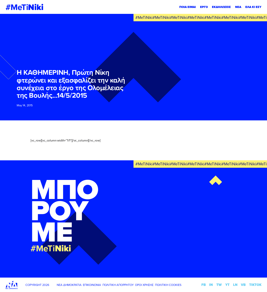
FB (203, 284)
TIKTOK (255, 284)
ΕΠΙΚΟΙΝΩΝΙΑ (92, 285)
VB (243, 284)
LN (235, 284)
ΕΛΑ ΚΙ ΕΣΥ (253, 7)
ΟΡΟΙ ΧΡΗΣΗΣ (144, 285)
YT (227, 284)
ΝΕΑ (238, 7)
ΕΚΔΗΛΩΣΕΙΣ (221, 7)
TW (219, 284)
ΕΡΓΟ (204, 7)
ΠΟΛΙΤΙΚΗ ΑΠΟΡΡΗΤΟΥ (118, 285)
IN (211, 284)
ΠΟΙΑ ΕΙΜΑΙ (187, 7)
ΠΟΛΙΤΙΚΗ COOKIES (168, 285)
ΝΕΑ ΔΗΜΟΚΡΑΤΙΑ (69, 285)
